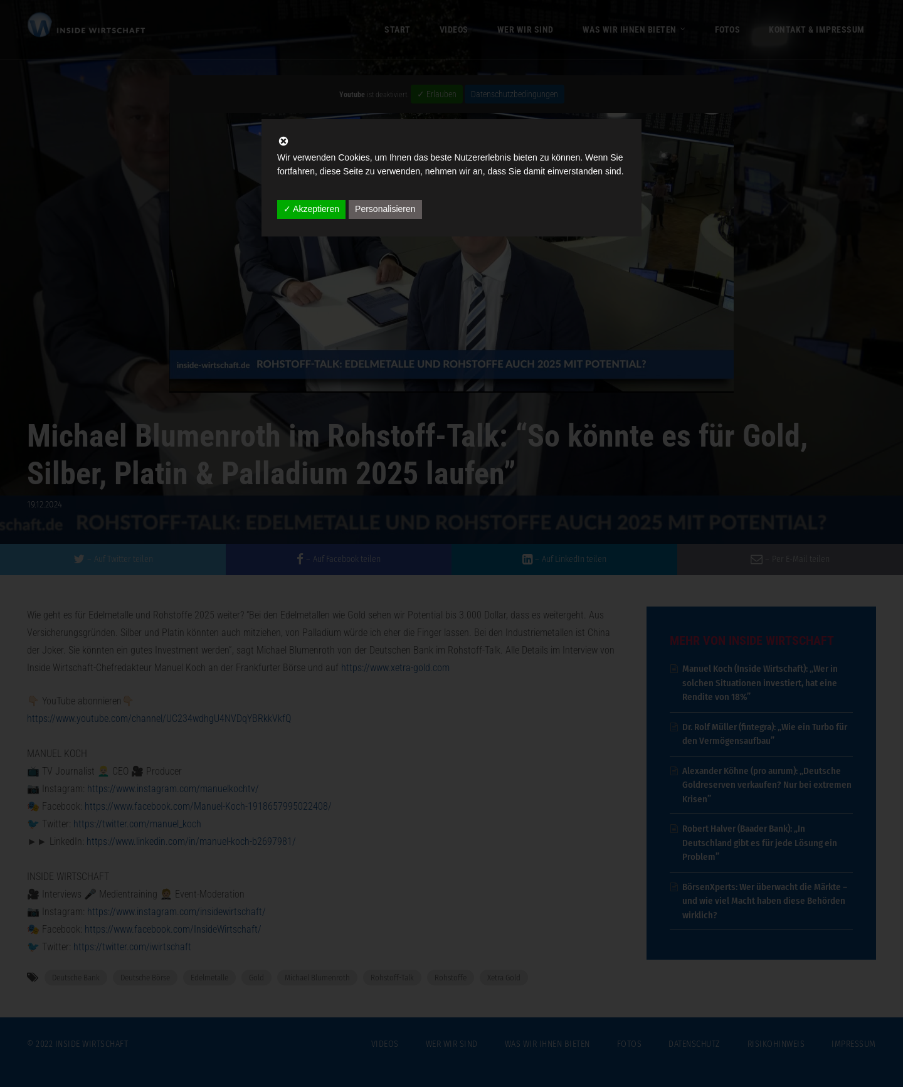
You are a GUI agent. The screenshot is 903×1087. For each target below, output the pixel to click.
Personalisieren (385, 209)
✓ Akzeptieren (311, 209)
